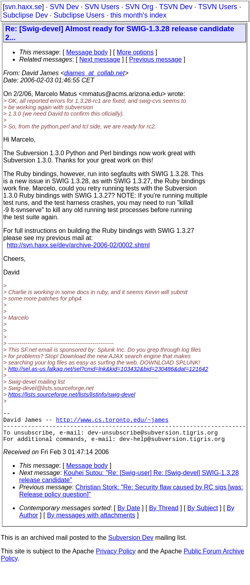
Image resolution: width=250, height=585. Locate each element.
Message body (87, 52)
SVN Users (101, 7)
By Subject (202, 516)
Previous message (155, 59)
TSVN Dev (175, 7)
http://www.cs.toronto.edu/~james (112, 423)
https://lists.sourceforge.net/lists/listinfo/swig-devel (71, 394)
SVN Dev (64, 7)
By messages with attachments (91, 523)
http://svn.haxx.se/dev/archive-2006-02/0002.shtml (78, 245)
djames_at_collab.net (94, 73)
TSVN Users (217, 7)
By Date (128, 516)
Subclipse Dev (25, 15)
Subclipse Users (79, 15)
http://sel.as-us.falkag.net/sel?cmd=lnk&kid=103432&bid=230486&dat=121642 (108, 369)
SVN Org (139, 7)
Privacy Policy (116, 559)
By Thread (164, 516)
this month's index (138, 15)
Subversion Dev (131, 545)
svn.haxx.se (23, 7)
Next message (99, 59)
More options (135, 52)
